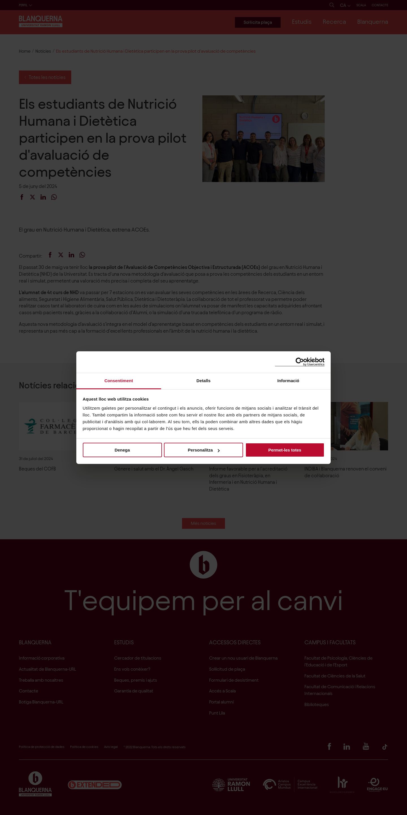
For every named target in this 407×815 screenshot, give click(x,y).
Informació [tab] (288, 380)
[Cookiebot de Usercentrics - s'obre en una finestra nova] (299, 362)
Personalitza (204, 450)
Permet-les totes (284, 450)
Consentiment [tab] (118, 380)
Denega (122, 450)
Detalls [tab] (203, 380)
